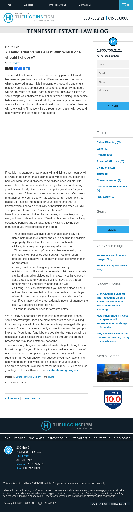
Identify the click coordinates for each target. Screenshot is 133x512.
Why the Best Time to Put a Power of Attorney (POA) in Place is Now (112, 330)
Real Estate (105, 196)
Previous (12, 403)
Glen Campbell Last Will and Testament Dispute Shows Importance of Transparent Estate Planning (110, 299)
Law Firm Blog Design (113, 503)
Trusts (51, 382)
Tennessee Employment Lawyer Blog (110, 256)
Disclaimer (46, 437)
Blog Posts (67, 440)
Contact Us (95, 4)
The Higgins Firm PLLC (44, 502)
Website (35, 4)
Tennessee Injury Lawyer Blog (111, 266)
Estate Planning (24, 382)
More (126, 4)
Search (113, 229)
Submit (113, 111)
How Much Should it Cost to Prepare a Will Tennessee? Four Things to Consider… (113, 316)
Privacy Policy (69, 437)
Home (11, 4)
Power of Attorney (110, 165)
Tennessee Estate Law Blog (29, 17)
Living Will (38, 382)
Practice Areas (64, 4)
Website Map (92, 437)
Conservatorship (108, 184)
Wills (102, 153)
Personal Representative (113, 190)
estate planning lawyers (62, 375)
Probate (104, 159)
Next (36, 403)
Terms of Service (91, 482)
